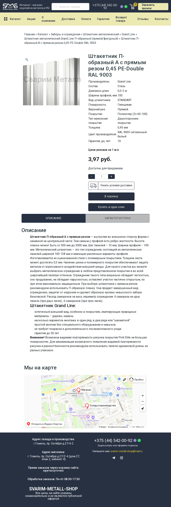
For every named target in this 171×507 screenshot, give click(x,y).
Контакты (161, 19)
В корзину (111, 196)
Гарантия (103, 19)
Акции (31, 19)
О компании (48, 19)
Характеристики (118, 218)
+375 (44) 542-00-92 (105, 6)
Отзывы (143, 19)
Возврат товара (121, 19)
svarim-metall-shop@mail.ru (127, 451)
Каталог (15, 19)
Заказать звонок (148, 6)
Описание (53, 218)
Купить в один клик (111, 207)
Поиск (57, 7)
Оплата (86, 19)
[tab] (54, 218)
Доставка (68, 19)
